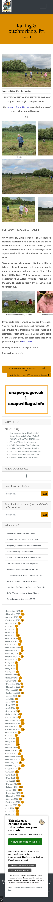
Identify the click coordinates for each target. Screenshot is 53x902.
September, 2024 (15, 656)
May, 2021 (12, 778)
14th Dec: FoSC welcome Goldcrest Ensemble (26, 587)
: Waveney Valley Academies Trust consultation (26, 369)
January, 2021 (14, 790)
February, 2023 (14, 714)
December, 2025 (14, 611)
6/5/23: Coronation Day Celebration (24, 445)
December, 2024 (14, 647)
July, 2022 (12, 735)
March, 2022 (13, 747)
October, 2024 (14, 653)
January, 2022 (13, 753)
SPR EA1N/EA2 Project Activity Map (24, 448)
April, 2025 (13, 635)
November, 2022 (15, 723)
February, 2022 (14, 750)
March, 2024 (13, 674)
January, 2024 (13, 681)
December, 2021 (14, 756)
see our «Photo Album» (18, 107)
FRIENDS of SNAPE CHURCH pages (24, 439)
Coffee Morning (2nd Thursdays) (20, 551)
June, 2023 (12, 702)
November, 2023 (15, 687)
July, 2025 (12, 626)
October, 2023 (14, 690)
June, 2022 (12, 738)
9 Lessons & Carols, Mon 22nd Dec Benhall (24, 575)
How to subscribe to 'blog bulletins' (24, 433)
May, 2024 (12, 668)
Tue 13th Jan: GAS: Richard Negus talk (23, 563)
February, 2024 (14, 678)
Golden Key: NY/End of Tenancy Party (22, 539)
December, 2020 (14, 793)
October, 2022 (14, 726)
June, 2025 (12, 629)
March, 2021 (13, 784)
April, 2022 (13, 744)
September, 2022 (15, 729)
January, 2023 (13, 717)
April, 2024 (12, 671)
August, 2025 (13, 623)
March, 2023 (13, 711)
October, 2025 (14, 617)
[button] (8, 399)
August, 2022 (13, 732)
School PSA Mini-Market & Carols (21, 533)
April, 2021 (13, 781)
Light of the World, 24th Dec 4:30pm (22, 581)
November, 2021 (15, 759)
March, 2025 (13, 638)
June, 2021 (12, 775)
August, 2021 (13, 768)
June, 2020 (12, 811)
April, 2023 (12, 708)
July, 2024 (12, 662)
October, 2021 (14, 762)
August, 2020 (13, 805)
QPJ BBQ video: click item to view (23, 457)
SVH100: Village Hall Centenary (22, 442)
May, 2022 (12, 741)
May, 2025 (12, 632)
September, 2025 (15, 620)
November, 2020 (15, 796)
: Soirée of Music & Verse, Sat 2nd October (29, 375)
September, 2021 (15, 765)
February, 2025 (14, 641)
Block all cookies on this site (20, 870)
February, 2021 (14, 787)
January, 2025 (13, 644)
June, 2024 (12, 665)
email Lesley (26, 341)
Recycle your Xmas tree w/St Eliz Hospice (24, 545)
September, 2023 (15, 693)
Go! (45, 493)
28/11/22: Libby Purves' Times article (25, 451)
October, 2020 (14, 799)
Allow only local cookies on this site (22, 866)
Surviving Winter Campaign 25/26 (21, 599)
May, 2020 (12, 814)
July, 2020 (12, 808)
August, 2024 (13, 659)
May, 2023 (12, 705)
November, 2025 (15, 614)
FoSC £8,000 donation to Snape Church (23, 593)
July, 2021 (12, 772)
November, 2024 (15, 650)
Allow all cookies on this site (25, 841)
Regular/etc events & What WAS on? (24, 436)
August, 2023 (13, 696)
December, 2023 (14, 684)
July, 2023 (12, 699)
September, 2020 (15, 802)
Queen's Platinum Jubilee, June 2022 (24, 454)
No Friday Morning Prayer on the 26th (22, 569)
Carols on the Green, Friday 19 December (24, 557)
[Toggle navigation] (43, 6)
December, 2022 (15, 720)
